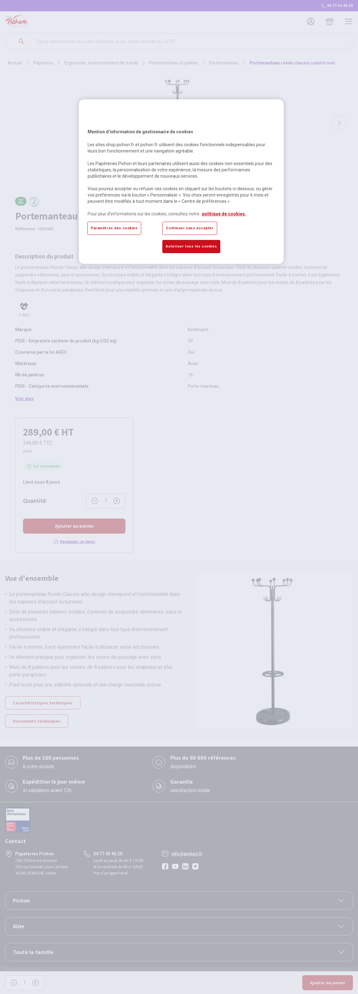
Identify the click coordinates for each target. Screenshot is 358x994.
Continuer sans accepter (189, 228)
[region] (181, 181)
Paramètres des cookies (114, 228)
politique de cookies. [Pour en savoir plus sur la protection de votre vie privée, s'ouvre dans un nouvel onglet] (224, 213)
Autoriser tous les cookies (191, 246)
